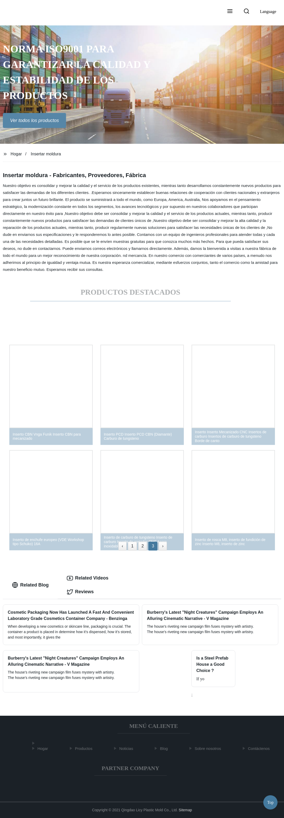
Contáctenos (260, 748)
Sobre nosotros (209, 748)
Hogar (16, 154)
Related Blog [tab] (30, 585)
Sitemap (185, 810)
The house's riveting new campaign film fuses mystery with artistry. (61, 678)
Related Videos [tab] (87, 578)
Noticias (127, 748)
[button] (230, 11)
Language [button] (268, 11)
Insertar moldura (46, 154)
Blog (165, 748)
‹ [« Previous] (122, 546)
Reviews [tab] (80, 592)
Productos (85, 748)
